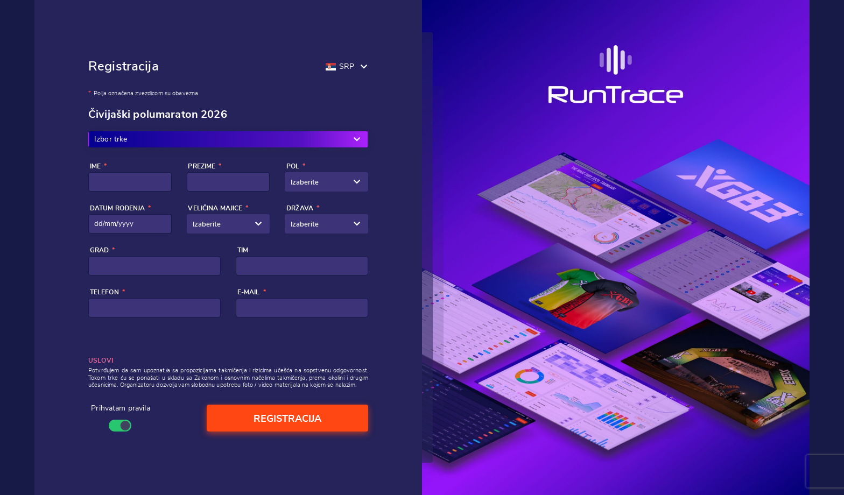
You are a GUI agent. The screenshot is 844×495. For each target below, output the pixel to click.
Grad (99, 250)
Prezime (201, 166)
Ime (95, 166)
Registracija (287, 419)
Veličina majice (215, 208)
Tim (242, 250)
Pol (292, 166)
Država (299, 208)
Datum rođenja (117, 208)
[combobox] (326, 182)
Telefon (104, 292)
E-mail (248, 292)
